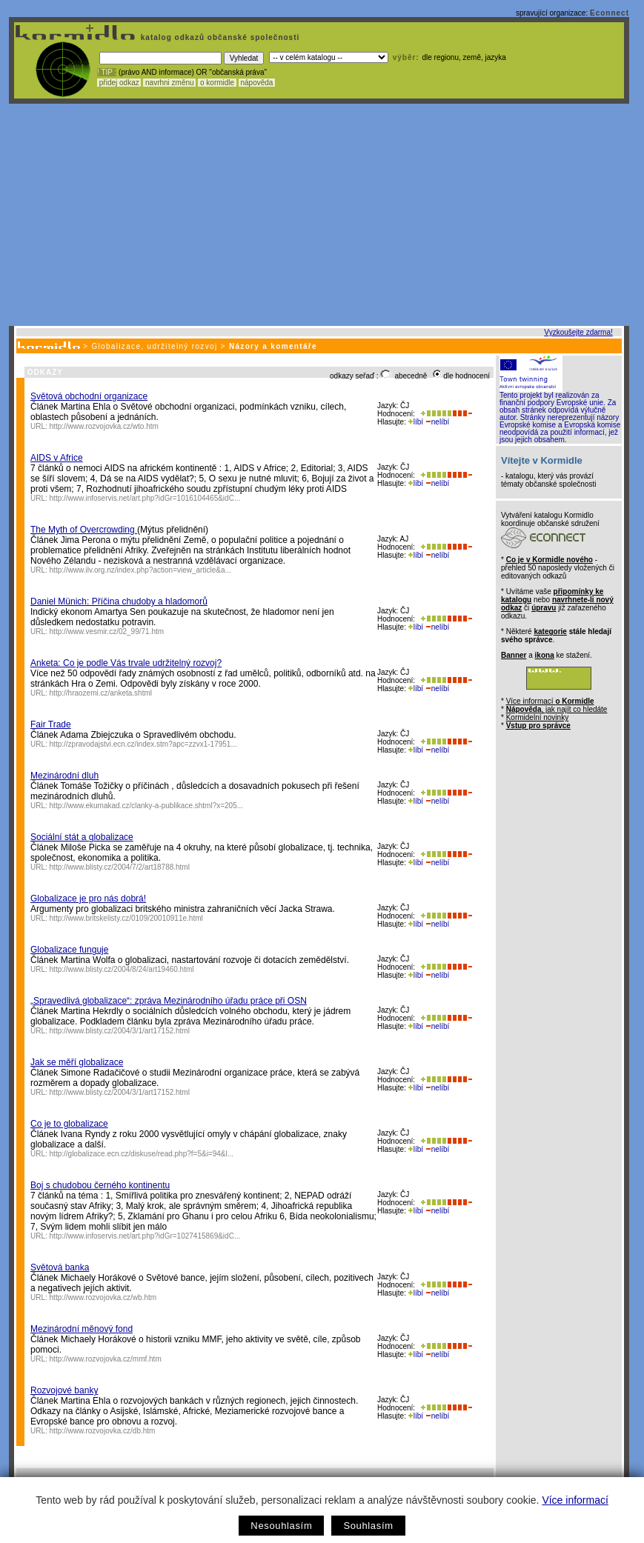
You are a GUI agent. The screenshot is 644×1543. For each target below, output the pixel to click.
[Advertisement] (319, 215)
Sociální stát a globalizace (81, 837)
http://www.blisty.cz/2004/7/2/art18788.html (120, 867)
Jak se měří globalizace (76, 1062)
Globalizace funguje (69, 949)
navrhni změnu (169, 83)
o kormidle (217, 83)
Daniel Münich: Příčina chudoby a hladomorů (119, 601)
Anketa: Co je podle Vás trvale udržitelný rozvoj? (126, 663)
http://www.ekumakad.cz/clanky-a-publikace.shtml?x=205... (147, 806)
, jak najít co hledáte (557, 709)
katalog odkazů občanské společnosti (218, 37)
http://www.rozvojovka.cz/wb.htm (103, 1297)
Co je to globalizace (69, 1124)
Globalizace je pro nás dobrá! (88, 898)
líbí (415, 422)
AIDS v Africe (56, 458)
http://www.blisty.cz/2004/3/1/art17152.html (120, 1031)
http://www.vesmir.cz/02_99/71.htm (107, 631)
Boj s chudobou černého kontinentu (100, 1185)
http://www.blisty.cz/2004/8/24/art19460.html (122, 969)
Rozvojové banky (64, 1390)
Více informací (575, 1500)
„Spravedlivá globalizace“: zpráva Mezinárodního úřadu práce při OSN (168, 1001)
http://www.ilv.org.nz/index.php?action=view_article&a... (140, 570)
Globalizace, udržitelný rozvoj (154, 346)
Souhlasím (368, 1525)
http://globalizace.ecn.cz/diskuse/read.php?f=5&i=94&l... (142, 1154)
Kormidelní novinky (537, 717)
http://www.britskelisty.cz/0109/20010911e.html (126, 918)
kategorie (550, 631)
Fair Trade (50, 724)
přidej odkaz (119, 83)
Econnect (609, 13)
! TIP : (106, 72)
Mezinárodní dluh (64, 775)
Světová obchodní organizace (88, 396)
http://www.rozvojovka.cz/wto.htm (104, 426)
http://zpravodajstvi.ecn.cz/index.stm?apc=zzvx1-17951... (143, 744)
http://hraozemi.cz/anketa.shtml (101, 693)
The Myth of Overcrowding (83, 529)
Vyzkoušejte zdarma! (578, 332)
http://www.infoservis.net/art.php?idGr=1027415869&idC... (145, 1236)
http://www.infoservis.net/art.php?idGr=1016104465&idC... (145, 498)
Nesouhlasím (281, 1525)
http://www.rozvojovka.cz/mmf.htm (106, 1359)
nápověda (257, 83)
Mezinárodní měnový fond (81, 1329)
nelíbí (437, 422)
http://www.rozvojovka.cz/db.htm (103, 1431)
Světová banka (59, 1267)
